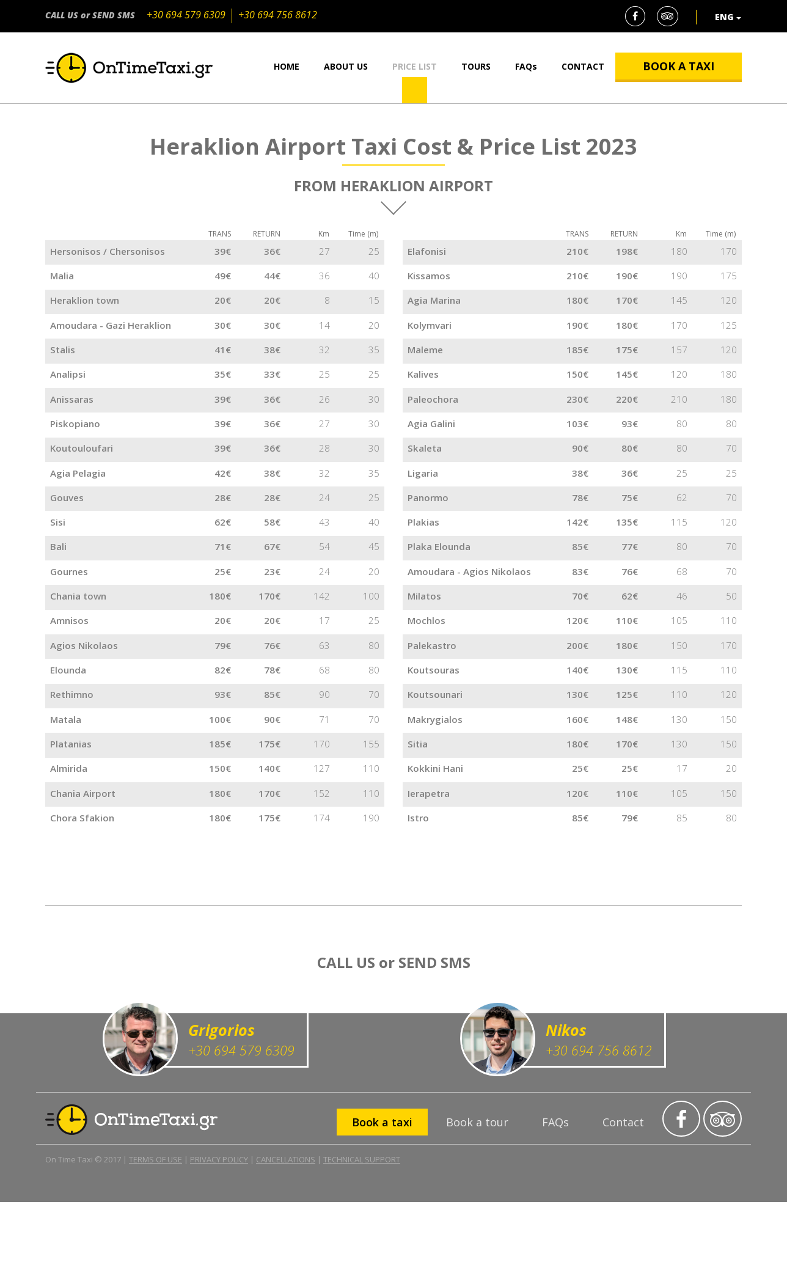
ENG (728, 17)
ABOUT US (346, 66)
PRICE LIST (414, 66)
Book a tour (477, 1193)
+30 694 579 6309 (186, 14)
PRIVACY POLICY (219, 1230)
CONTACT (583, 66)
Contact (623, 1193)
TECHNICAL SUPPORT (361, 1230)
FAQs (526, 66)
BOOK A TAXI (678, 66)
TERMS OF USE (155, 1230)
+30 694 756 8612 (277, 14)
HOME (286, 66)
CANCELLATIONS (285, 1230)
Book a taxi (382, 1193)
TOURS (476, 66)
